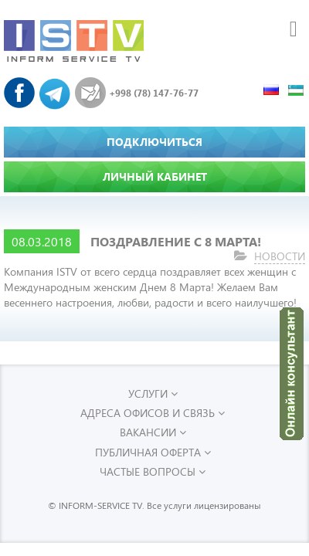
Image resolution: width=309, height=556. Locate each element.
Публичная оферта (153, 452)
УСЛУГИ (153, 393)
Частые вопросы (152, 471)
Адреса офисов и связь (152, 412)
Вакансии (153, 432)
